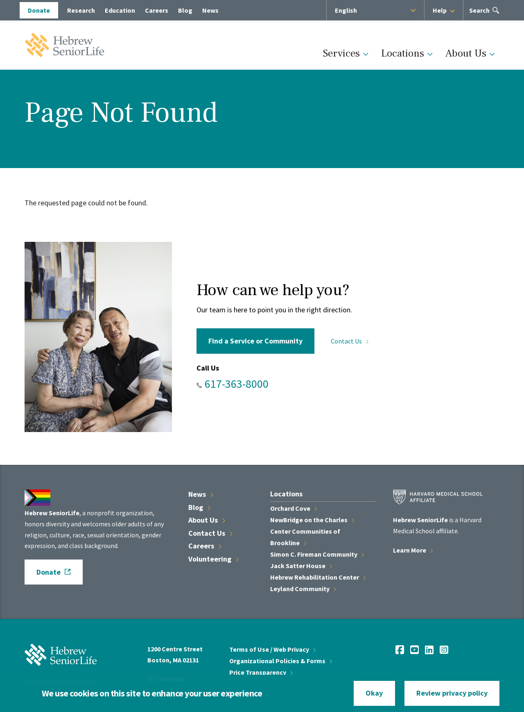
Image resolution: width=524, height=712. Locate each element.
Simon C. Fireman (317, 554)
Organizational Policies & (280, 661)
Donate (48, 572)
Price (261, 672)
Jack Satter (301, 566)
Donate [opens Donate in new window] (39, 10)
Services (341, 53)
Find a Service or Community (255, 341)
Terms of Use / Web (272, 649)
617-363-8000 (237, 383)
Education (120, 10)
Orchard (293, 508)
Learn (413, 550)
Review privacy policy (452, 693)
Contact (349, 341)
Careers (156, 10)
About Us (465, 53)
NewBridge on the (312, 520)
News (210, 10)
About (206, 520)
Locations (402, 53)
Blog (185, 10)
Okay (374, 693)
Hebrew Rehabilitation (318, 577)
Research (81, 10)
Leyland (303, 589)
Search (479, 12)
